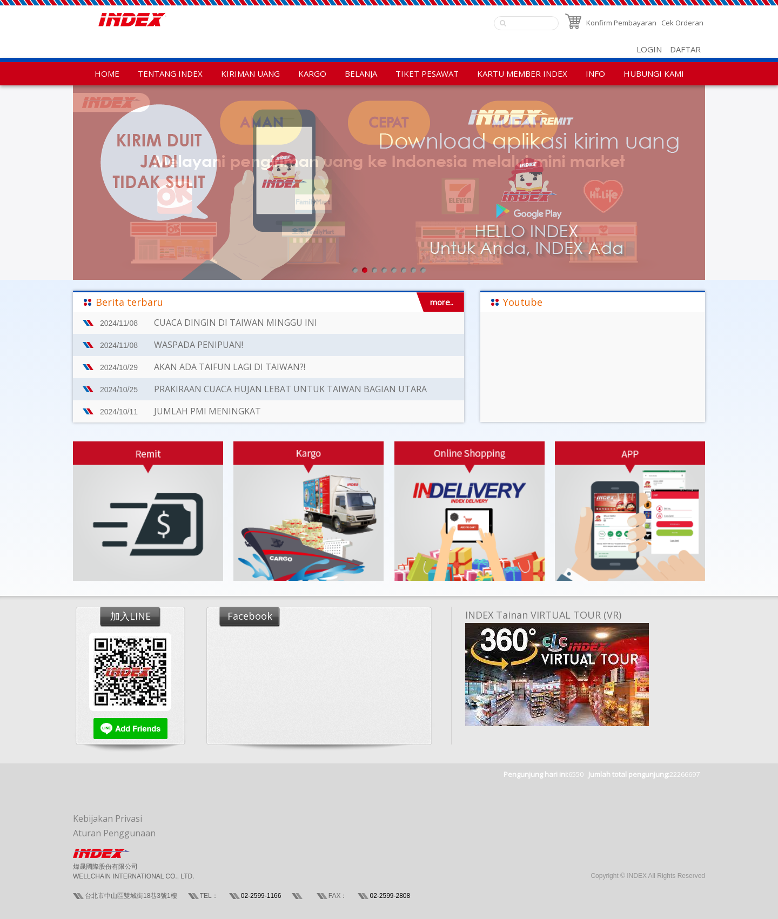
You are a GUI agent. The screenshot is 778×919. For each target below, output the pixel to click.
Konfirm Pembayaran (621, 23)
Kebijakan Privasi (107, 818)
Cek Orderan (682, 23)
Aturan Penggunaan (114, 833)
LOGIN (649, 49)
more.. (441, 302)
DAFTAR (685, 49)
